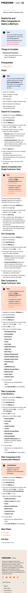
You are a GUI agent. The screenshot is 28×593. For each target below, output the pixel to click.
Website (5, 586)
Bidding (14, 10)
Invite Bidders (6, 535)
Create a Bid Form (7, 66)
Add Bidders (6, 532)
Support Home (6, 10)
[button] (22, 3)
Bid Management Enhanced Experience (15, 191)
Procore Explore (12, 183)
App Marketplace (8, 590)
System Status (7, 588)
